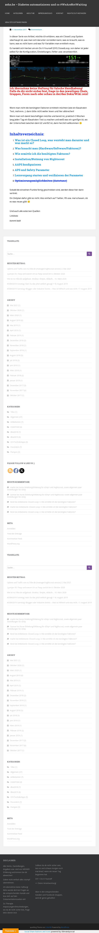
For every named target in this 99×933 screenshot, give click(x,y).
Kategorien (18, 13)
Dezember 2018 (16, 340)
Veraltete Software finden (16, 22)
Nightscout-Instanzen (76, 13)
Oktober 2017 (15, 395)
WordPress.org (13, 543)
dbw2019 (14, 437)
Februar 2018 (15, 375)
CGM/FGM (14, 427)
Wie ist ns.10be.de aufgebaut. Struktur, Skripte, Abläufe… (30, 279)
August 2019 (15, 320)
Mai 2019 (14, 325)
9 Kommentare (36, 29)
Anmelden (11, 528)
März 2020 (14, 315)
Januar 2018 (15, 380)
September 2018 (17, 350)
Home (7, 13)
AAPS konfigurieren (28, 164)
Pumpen (13, 452)
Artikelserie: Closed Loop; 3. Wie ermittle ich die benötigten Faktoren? (47, 502)
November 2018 (16, 345)
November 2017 (16, 390)
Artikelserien (15, 422)
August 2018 (15, 355)
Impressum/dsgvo (45, 13)
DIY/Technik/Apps (17, 442)
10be (12, 412)
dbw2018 (14, 432)
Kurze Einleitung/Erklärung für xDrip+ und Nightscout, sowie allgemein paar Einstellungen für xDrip (44, 488)
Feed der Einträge (14, 533)
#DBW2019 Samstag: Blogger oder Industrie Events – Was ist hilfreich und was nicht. (42, 289)
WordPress (65, 927)
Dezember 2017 (16, 385)
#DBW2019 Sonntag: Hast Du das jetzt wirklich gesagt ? (30, 284)
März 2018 (14, 370)
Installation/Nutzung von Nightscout (39, 159)
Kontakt (59, 13)
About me (30, 13)
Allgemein (14, 417)
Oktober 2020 (15, 310)
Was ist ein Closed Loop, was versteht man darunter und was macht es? (52, 141)
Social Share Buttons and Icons (37, 931)
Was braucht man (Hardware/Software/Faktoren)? (48, 148)
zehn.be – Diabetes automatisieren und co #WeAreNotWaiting (46, 4)
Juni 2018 (14, 365)
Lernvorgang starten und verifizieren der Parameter (49, 175)
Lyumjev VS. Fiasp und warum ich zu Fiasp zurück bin (29, 274)
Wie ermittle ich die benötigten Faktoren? (42, 153)
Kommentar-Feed (14, 538)
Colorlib (48, 927)
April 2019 (14, 330)
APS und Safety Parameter (32, 170)
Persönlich (14, 447)
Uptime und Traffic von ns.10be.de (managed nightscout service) (34, 269)
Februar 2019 (15, 335)
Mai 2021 (14, 305)
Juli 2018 (13, 360)
